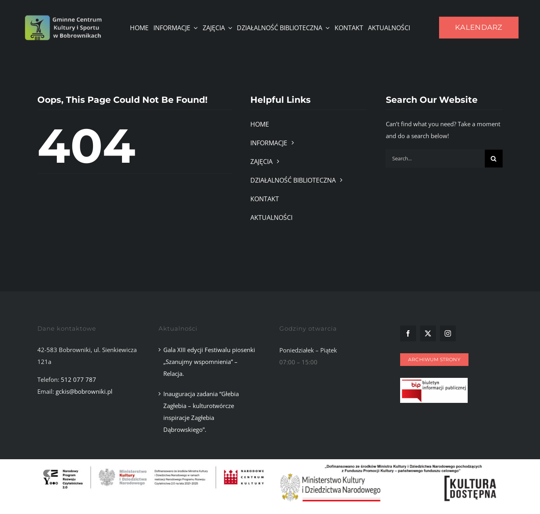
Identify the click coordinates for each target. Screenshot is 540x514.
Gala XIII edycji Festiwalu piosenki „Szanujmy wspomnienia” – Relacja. (209, 361)
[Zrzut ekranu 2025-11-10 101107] (434, 381)
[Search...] (435, 158)
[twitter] (428, 333)
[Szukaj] (494, 158)
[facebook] (408, 333)
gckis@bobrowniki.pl (84, 391)
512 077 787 (78, 379)
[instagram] (448, 333)
